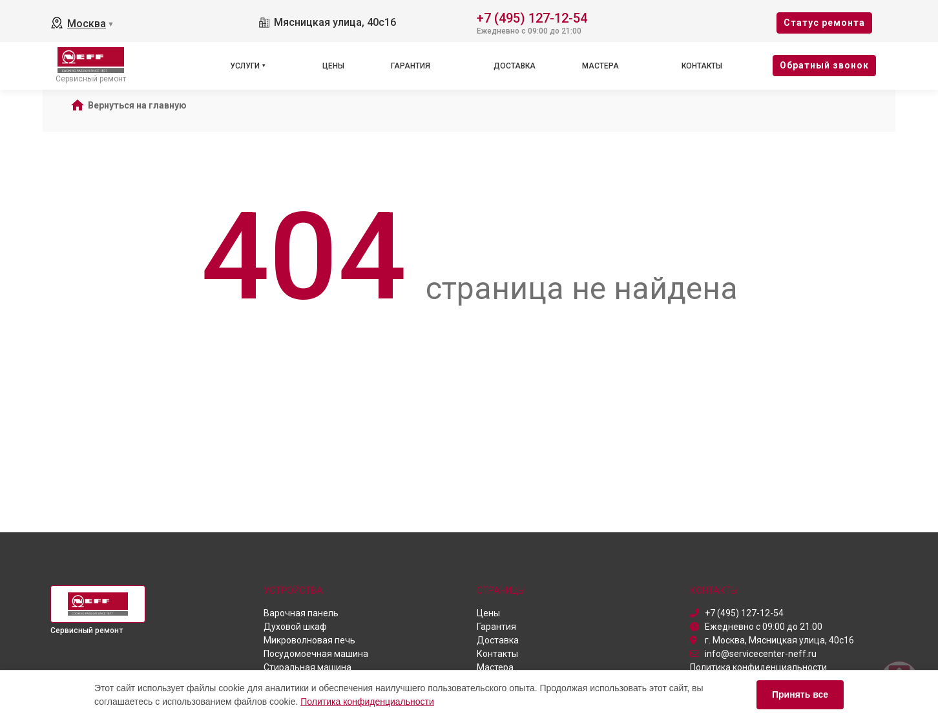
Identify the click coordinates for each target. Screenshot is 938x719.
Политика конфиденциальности (367, 701)
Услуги (245, 65)
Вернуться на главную (137, 105)
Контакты (702, 65)
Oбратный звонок (824, 65)
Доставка (515, 65)
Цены (333, 65)
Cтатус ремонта (824, 22)
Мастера (600, 65)
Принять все (800, 694)
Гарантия (410, 65)
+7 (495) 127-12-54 (532, 17)
